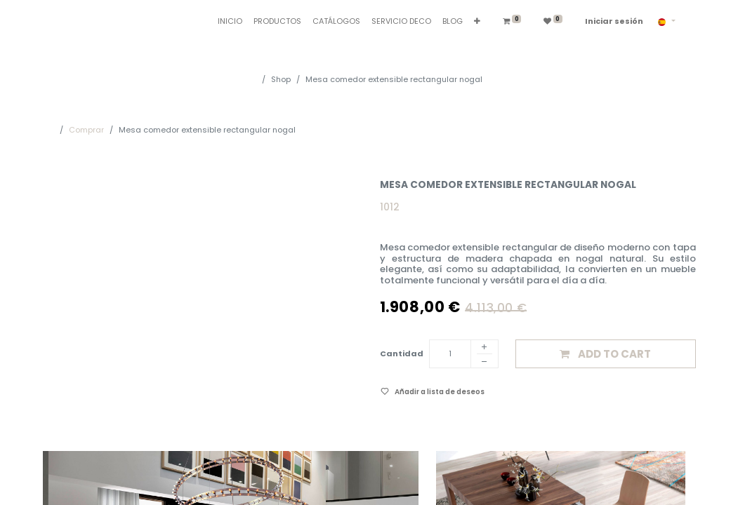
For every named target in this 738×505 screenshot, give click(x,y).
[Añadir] (484, 348)
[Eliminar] (484, 363)
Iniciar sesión (614, 21)
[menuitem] (230, 21)
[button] (477, 21)
